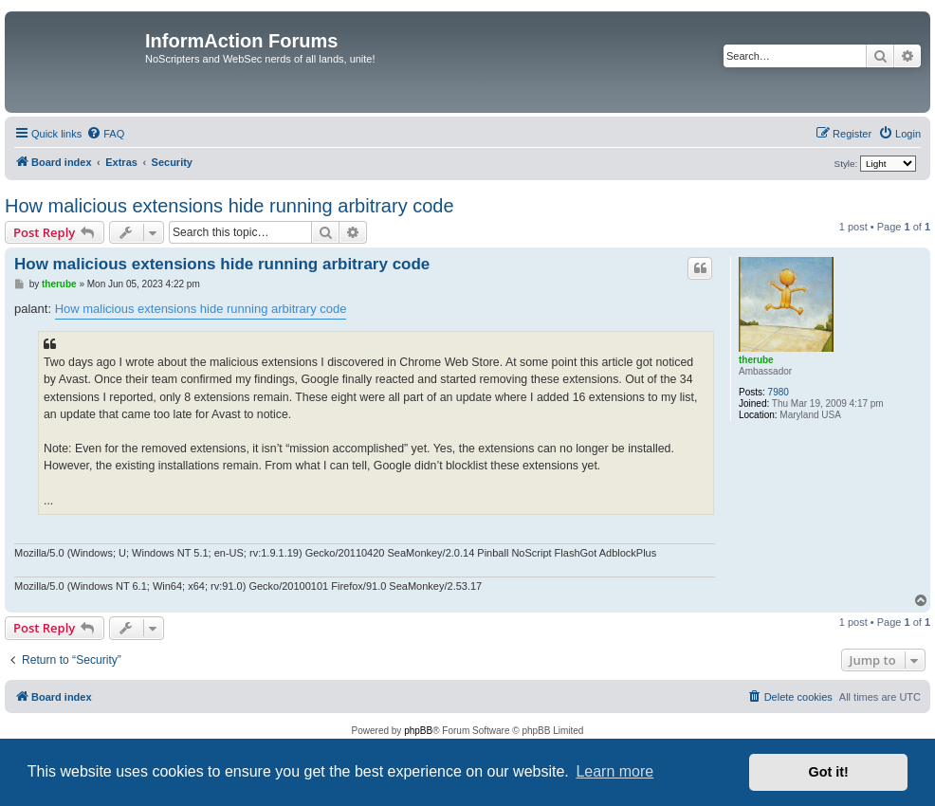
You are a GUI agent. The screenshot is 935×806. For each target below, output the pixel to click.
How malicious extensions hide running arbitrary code (229, 205)
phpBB (418, 730)
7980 (778, 392)
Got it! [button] (829, 771)
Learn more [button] (614, 771)
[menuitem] (105, 133)
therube (756, 360)
